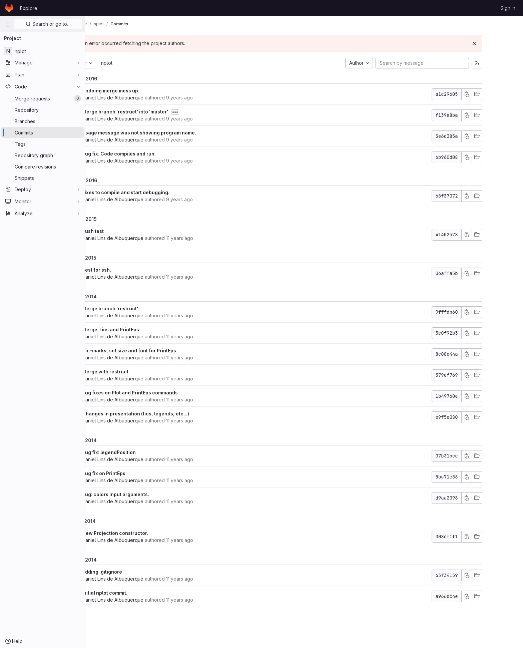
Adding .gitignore (132, 572)
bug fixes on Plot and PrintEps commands (160, 392)
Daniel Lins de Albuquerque (142, 97)
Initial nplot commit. (134, 593)
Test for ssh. (126, 270)
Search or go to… (48, 24)
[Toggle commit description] (205, 112)
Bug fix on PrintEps (133, 473)
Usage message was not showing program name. (169, 132)
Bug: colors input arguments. (145, 494)
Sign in (508, 8)
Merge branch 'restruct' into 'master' (155, 111)
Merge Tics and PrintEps (140, 329)
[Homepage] (9, 8)
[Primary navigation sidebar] (8, 24)
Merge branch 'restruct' (140, 308)
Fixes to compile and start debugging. (155, 192)
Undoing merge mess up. (140, 90)
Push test (123, 231)
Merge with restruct (135, 371)
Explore (28, 8)
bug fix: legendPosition (139, 452)
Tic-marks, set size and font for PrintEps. (159, 350)
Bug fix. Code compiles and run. (149, 153)
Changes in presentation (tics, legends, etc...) (165, 413)
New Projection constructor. (145, 533)
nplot (136, 63)
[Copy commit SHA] (496, 94)
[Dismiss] (504, 43)
